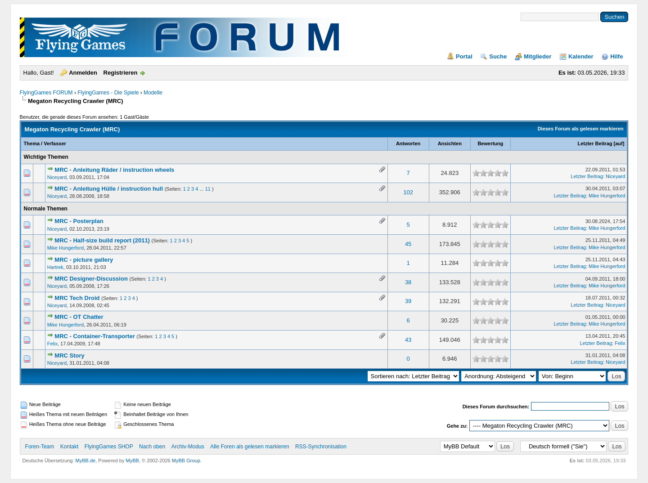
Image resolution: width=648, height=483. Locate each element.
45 (408, 244)
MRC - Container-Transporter (94, 336)
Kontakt (69, 446)
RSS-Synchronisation (320, 446)
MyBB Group (186, 460)
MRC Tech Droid (76, 298)
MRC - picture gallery (83, 259)
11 (208, 189)
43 (408, 339)
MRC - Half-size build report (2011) (102, 240)
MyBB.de (86, 460)
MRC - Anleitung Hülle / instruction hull (108, 188)
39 (408, 301)
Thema (32, 143)
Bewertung (490, 143)
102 (408, 192)
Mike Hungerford (607, 195)
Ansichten (450, 143)
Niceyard (57, 177)
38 (408, 282)
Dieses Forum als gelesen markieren (581, 128)
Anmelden (83, 72)
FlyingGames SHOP (109, 446)
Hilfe (616, 56)
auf (619, 143)
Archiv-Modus (187, 446)
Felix (52, 343)
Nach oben (152, 446)
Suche (498, 56)
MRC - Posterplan (78, 221)
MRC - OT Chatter (78, 316)
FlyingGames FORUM (46, 92)
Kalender (581, 56)
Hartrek (55, 267)
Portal (464, 56)
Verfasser (55, 143)
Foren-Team (39, 446)
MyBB (132, 460)
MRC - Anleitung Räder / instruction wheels (114, 169)
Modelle (153, 92)
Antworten (408, 143)
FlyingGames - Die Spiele (108, 92)
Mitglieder (537, 56)
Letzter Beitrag (594, 143)
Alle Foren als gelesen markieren (249, 446)
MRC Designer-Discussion (91, 278)
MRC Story (69, 355)
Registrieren (121, 72)
